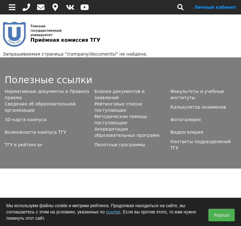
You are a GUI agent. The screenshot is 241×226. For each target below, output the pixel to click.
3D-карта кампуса (25, 119)
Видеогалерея (186, 132)
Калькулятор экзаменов (198, 107)
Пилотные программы (119, 144)
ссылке (113, 211)
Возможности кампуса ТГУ (35, 132)
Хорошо (221, 215)
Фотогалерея (185, 119)
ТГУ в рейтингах (23, 144)
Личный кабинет (215, 7)
